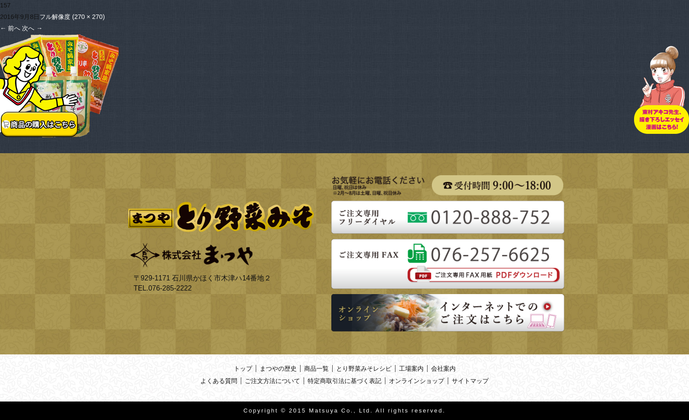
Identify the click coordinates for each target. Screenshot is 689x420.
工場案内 (411, 368)
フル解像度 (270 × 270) (72, 16)
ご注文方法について (272, 380)
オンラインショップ (416, 380)
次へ (32, 28)
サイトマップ (470, 380)
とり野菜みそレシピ (364, 368)
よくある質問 (218, 380)
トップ (243, 368)
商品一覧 (316, 368)
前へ (10, 28)
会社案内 (443, 368)
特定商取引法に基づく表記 (344, 380)
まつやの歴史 (278, 368)
